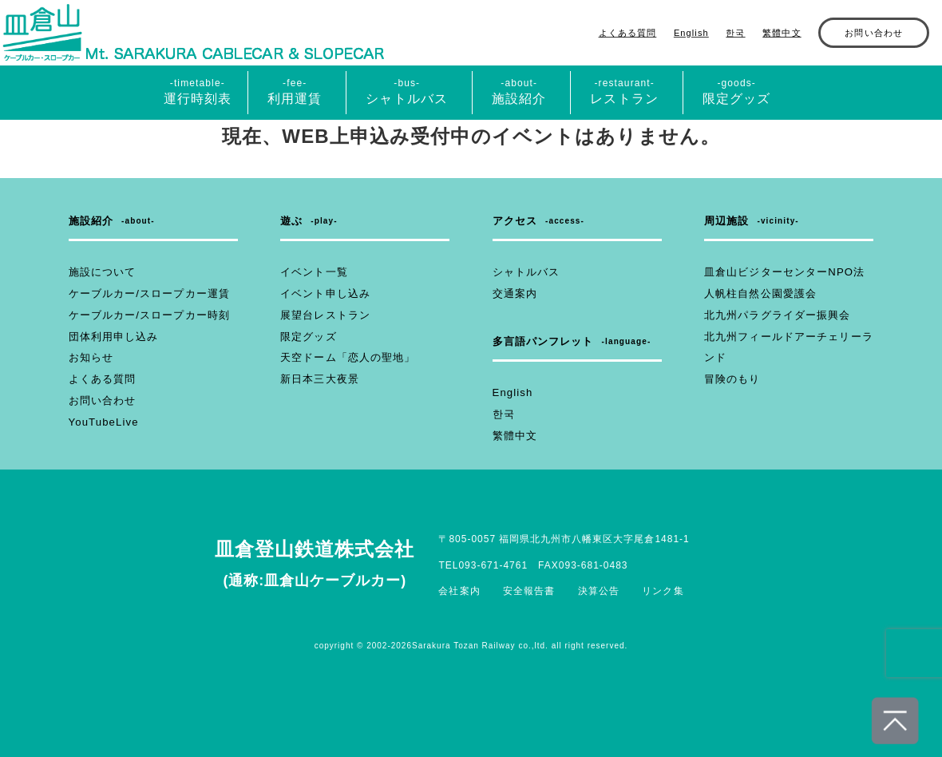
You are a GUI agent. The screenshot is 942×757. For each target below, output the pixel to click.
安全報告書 (529, 590)
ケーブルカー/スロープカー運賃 (144, 293)
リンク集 (662, 590)
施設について (100, 272)
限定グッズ (306, 337)
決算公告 (598, 590)
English (691, 33)
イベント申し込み (322, 293)
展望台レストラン (322, 315)
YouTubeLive (101, 422)
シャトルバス (524, 272)
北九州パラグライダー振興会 (772, 315)
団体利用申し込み (110, 337)
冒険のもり (730, 379)
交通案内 (513, 293)
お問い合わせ (874, 33)
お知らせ (89, 357)
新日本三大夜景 (317, 379)
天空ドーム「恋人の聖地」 (343, 357)
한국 (735, 33)
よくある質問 (628, 33)
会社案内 (460, 590)
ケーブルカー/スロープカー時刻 (144, 315)
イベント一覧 (311, 272)
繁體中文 (781, 33)
